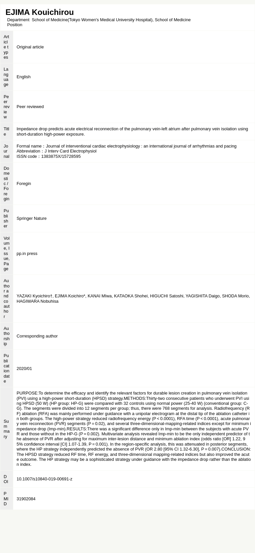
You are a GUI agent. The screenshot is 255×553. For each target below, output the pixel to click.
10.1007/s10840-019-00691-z (44, 478)
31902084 (26, 498)
